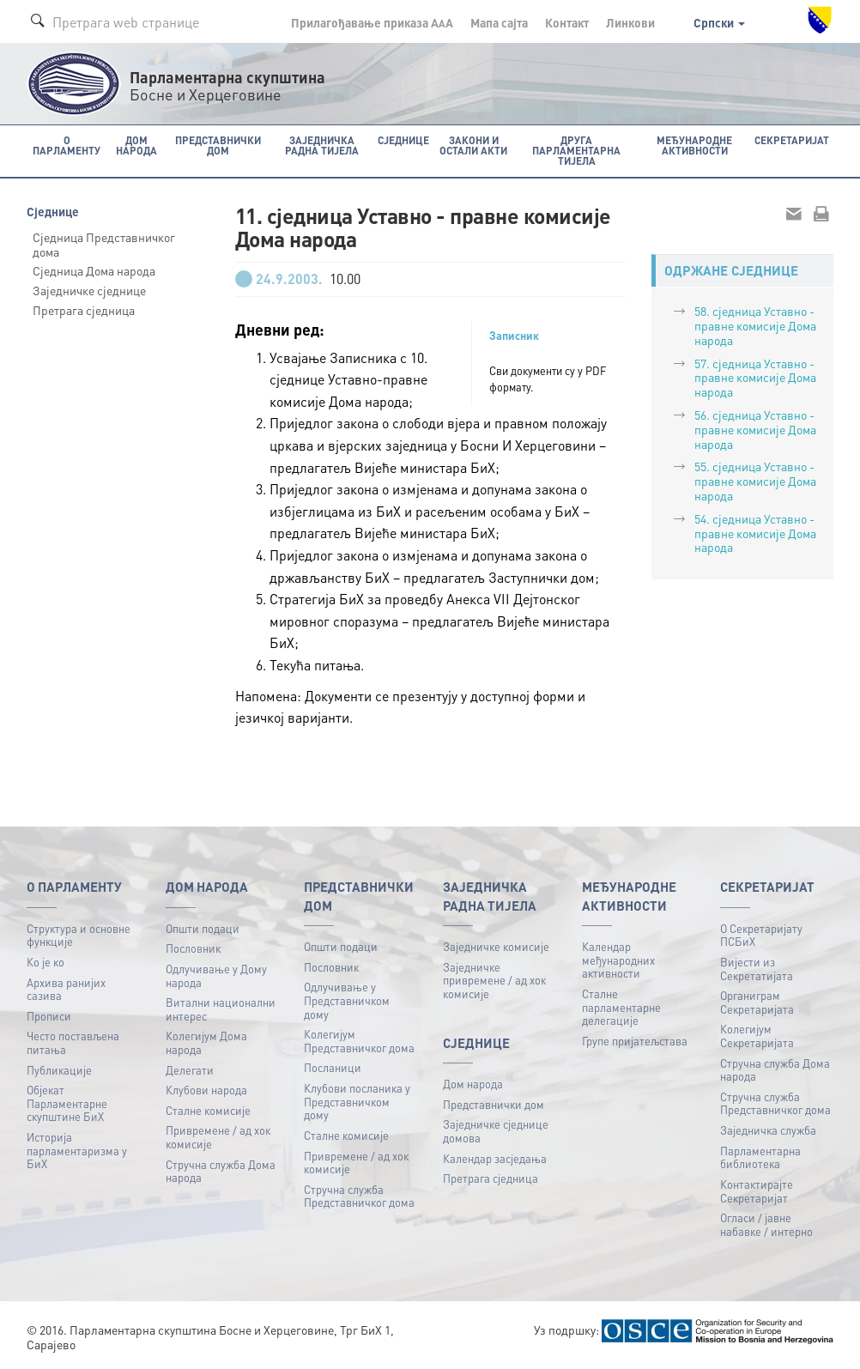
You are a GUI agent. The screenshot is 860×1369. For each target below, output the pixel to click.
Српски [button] (719, 22)
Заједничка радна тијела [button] (322, 145)
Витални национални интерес (221, 1009)
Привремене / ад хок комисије (218, 1137)
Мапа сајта (499, 22)
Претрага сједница (84, 310)
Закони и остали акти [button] (473, 145)
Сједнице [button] (403, 140)
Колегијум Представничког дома (359, 1041)
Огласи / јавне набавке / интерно (766, 1224)
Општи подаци (202, 928)
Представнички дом (493, 1104)
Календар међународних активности (618, 959)
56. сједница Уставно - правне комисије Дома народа (755, 429)
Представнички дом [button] (218, 145)
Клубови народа (206, 1089)
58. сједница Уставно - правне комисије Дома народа (755, 325)
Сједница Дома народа (94, 270)
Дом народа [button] (136, 145)
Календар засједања (495, 1158)
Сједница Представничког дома (104, 244)
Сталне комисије (208, 1110)
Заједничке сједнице (89, 290)
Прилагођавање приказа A (372, 22)
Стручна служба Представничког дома (359, 1196)
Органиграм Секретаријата (757, 1002)
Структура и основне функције (78, 935)
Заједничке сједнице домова (495, 1131)
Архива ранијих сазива (66, 989)
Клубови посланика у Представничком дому (357, 1101)
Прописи (49, 1016)
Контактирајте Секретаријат (756, 1191)
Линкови (630, 22)
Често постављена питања (73, 1042)
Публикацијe (59, 1070)
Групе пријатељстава (634, 1040)
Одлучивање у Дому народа (216, 975)
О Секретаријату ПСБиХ (761, 935)
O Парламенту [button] (66, 145)
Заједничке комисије (496, 946)
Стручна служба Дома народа (221, 1171)
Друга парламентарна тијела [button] (576, 150)
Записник (514, 335)
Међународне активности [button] (694, 145)
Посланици (332, 1067)
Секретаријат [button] (791, 140)
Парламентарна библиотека (760, 1157)
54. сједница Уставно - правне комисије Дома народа (755, 533)
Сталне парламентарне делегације (621, 1006)
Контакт (567, 22)
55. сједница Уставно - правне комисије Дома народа (755, 480)
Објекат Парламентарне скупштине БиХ (67, 1103)
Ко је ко (45, 961)
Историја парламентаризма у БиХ (77, 1150)
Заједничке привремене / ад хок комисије (494, 980)
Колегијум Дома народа (206, 1042)
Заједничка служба (768, 1130)
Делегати (190, 1070)
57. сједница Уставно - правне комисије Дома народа (755, 377)
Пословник (193, 948)
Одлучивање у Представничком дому (347, 1000)
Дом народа (473, 1083)
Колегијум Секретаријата (757, 1035)
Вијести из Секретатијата (756, 968)
